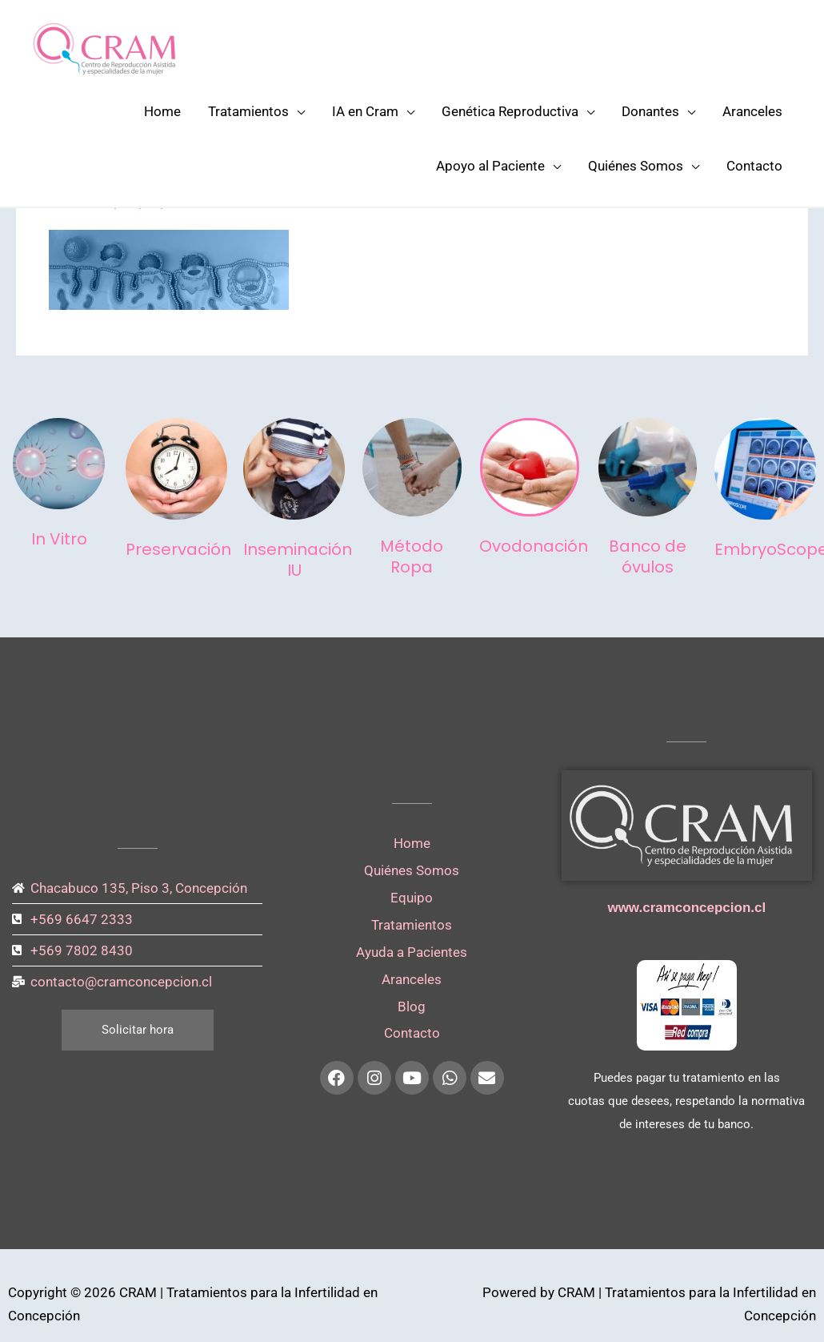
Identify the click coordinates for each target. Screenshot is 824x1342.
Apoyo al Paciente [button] (490, 166)
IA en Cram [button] (365, 111)
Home (162, 111)
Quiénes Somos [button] (635, 166)
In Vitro (59, 539)
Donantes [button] (650, 111)
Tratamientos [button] (248, 111)
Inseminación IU (297, 559)
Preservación (178, 549)
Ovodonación (533, 546)
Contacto (754, 166)
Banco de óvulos (647, 556)
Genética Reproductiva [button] (510, 111)
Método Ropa (411, 556)
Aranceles (752, 111)
